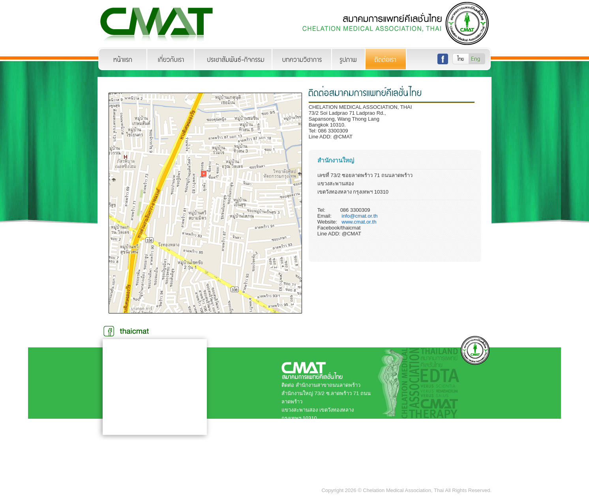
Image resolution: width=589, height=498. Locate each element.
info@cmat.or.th (359, 216)
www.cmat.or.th (358, 222)
